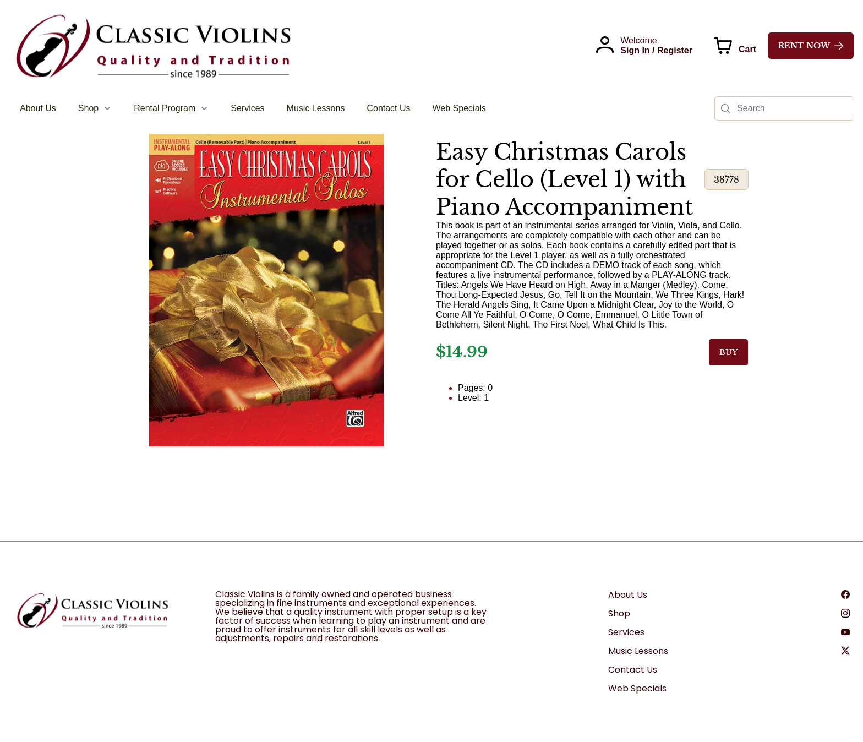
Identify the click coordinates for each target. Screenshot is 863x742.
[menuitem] (38, 108)
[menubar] (253, 108)
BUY (728, 352)
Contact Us (632, 669)
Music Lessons (638, 651)
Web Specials (637, 688)
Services (626, 632)
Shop (619, 613)
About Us (627, 594)
